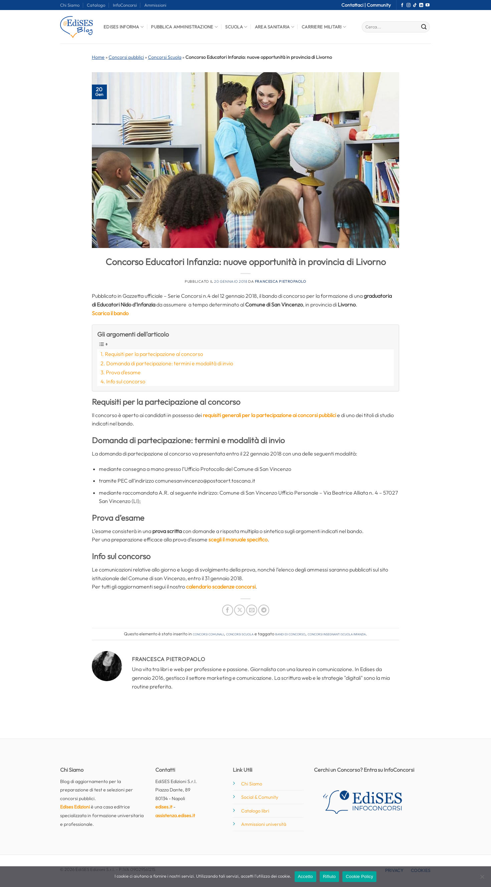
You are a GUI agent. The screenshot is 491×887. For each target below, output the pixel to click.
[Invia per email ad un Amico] (251, 610)
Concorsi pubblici (126, 57)
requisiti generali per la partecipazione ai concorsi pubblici (269, 415)
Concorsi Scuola (164, 57)
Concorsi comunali (208, 633)
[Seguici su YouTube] (428, 5)
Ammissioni (155, 5)
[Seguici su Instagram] (408, 5)
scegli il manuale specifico (238, 539)
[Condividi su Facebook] (227, 610)
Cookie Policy (359, 876)
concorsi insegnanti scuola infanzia (337, 633)
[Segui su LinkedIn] (421, 5)
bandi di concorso (290, 633)
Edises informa (124, 27)
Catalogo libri (255, 811)
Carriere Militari (324, 27)
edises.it (163, 807)
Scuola (236, 27)
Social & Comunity (259, 797)
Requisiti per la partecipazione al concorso (154, 354)
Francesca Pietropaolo (280, 281)
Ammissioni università (263, 824)
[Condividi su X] (239, 610)
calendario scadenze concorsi (221, 586)
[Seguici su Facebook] (402, 5)
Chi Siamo (69, 5)
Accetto (305, 876)
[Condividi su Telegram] (263, 610)
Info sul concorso (125, 381)
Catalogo (96, 5)
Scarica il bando (110, 313)
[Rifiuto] (482, 878)
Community (379, 5)
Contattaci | (354, 5)
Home (98, 57)
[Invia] (424, 27)
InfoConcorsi (125, 5)
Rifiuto (329, 876)
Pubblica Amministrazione (184, 27)
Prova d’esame (123, 372)
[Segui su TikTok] (415, 5)
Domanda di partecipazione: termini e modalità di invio (169, 363)
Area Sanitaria (274, 27)
